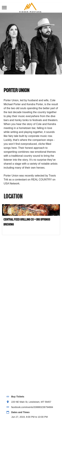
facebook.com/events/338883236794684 (32, 407)
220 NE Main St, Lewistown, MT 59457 (31, 402)
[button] (4, 7)
